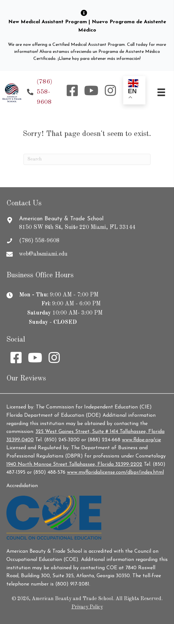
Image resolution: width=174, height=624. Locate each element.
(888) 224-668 (104, 440)
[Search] (87, 159)
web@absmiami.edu (43, 254)
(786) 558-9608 (44, 92)
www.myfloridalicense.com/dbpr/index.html (115, 472)
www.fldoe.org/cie (141, 440)
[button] (72, 90)
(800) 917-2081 (72, 584)
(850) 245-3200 (62, 440)
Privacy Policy (87, 607)
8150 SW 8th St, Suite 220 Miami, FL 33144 (77, 227)
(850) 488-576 (49, 472)
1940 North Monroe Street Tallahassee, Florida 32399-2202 (74, 464)
